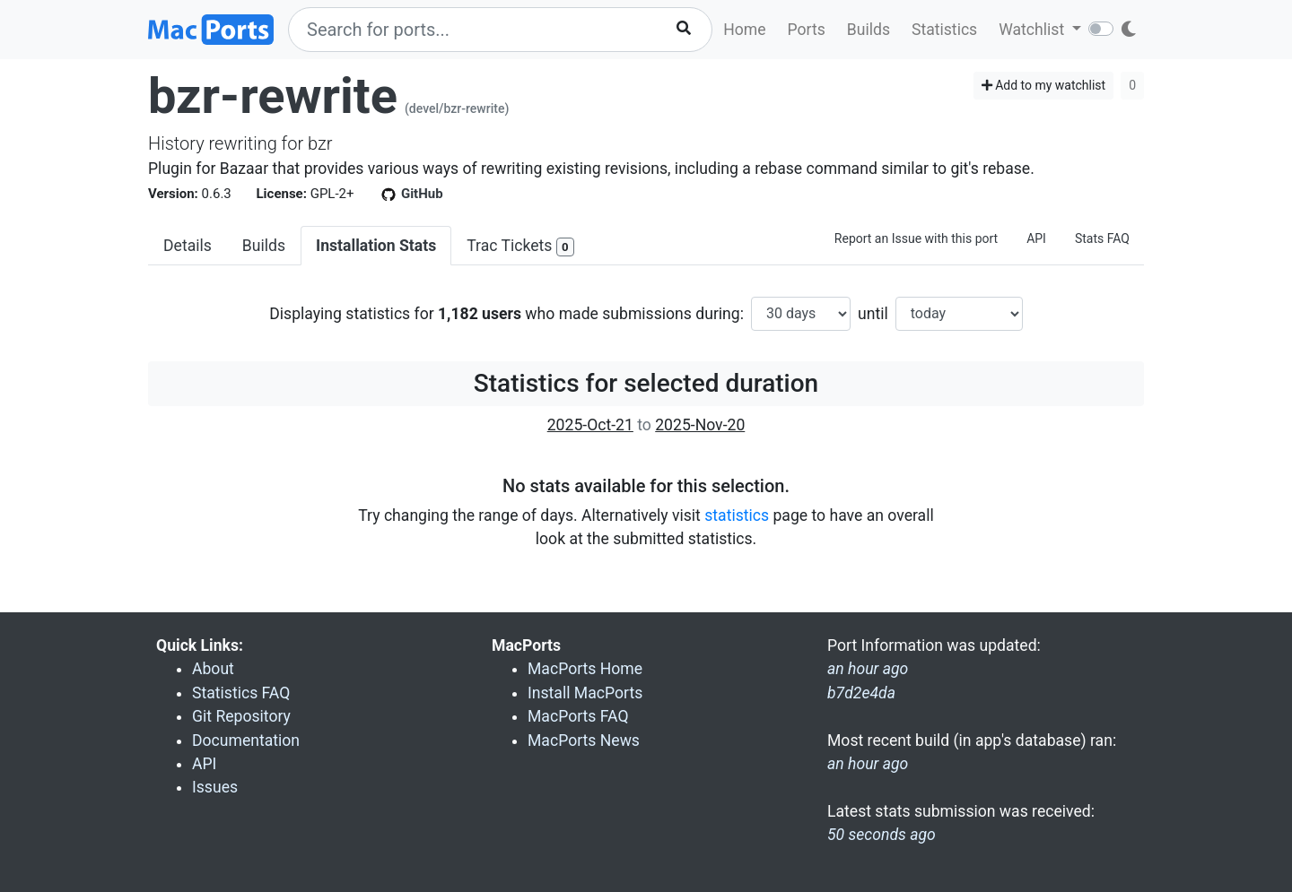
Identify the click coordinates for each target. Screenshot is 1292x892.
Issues (215, 787)
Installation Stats (376, 246)
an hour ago (867, 764)
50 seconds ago (881, 835)
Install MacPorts (585, 693)
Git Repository (241, 716)
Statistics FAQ (241, 693)
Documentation (246, 740)
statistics (736, 515)
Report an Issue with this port (916, 238)
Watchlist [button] (1033, 30)
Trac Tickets (520, 247)
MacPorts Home (585, 669)
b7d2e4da (861, 693)
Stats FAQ (1102, 238)
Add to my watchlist (1044, 85)
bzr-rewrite (272, 96)
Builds (868, 30)
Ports (806, 30)
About (213, 669)
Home (744, 30)
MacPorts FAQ (578, 716)
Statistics (944, 30)
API (1036, 238)
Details (187, 246)
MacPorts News (584, 740)
